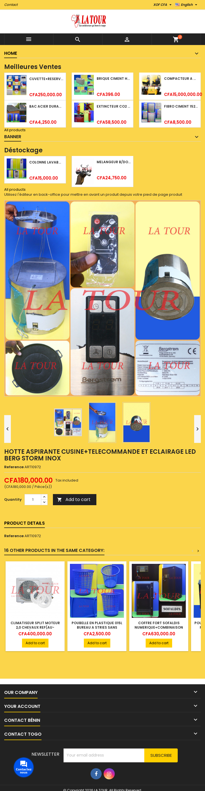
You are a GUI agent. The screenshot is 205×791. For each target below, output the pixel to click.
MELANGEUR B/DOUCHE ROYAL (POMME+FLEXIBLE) (114, 162)
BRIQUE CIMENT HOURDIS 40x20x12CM (114, 78)
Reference (14, 467)
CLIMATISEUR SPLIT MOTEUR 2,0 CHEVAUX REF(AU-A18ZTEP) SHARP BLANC (35, 627)
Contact (11, 4)
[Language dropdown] (187, 4)
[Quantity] (33, 499)
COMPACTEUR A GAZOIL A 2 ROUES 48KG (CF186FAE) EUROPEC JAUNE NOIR (181, 78)
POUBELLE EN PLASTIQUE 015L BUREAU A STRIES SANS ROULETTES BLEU (97, 627)
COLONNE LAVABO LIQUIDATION (46, 162)
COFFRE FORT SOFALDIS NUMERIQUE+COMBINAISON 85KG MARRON (159, 627)
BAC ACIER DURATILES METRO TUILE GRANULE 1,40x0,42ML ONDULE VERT (46, 106)
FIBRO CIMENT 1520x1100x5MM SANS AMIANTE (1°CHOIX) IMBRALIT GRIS (181, 106)
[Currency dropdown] (163, 4)
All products (15, 130)
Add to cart (74, 499)
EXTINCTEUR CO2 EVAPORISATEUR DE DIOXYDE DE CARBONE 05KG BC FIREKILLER (114, 106)
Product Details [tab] (24, 523)
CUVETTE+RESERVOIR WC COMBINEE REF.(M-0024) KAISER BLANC (46, 79)
